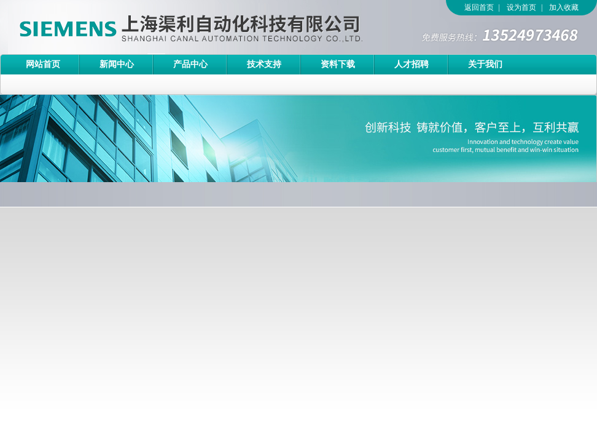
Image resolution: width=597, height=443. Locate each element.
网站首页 (43, 64)
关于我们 (485, 64)
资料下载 (338, 64)
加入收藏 (564, 7)
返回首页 (479, 7)
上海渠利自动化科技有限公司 (169, 27)
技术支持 (264, 64)
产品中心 (190, 64)
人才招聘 (411, 64)
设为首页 (521, 7)
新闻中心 (116, 64)
